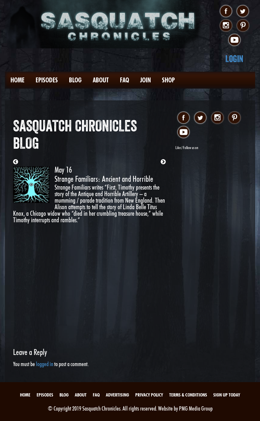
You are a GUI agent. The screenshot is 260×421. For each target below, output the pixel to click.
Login (234, 58)
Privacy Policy (149, 395)
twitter (243, 11)
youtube (234, 40)
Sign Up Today (226, 395)
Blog (75, 80)
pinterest (243, 26)
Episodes (47, 80)
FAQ (124, 80)
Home (17, 80)
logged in (44, 364)
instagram (226, 26)
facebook (226, 11)
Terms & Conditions (188, 395)
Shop (168, 80)
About (101, 80)
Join (145, 80)
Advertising (117, 395)
